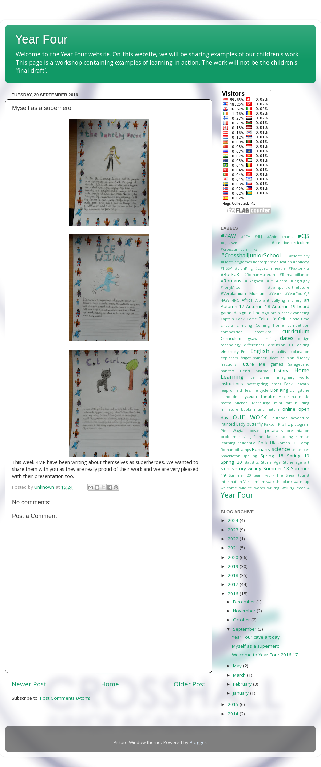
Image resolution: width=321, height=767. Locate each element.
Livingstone (299, 390)
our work (250, 416)
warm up (302, 481)
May (238, 666)
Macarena (287, 396)
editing (303, 344)
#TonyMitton (232, 287)
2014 (234, 714)
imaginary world (293, 377)
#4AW (228, 236)
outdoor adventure (290, 417)
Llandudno (230, 396)
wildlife (245, 487)
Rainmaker (263, 436)
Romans (261, 449)
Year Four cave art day (256, 637)
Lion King (279, 390)
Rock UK (266, 443)
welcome (229, 487)
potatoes (274, 430)
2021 (234, 548)
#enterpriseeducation (272, 261)
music (259, 409)
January (241, 693)
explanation (298, 351)
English (259, 351)
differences (254, 344)
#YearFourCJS (297, 293)
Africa (247, 300)
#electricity (299, 255)
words (259, 487)
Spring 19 (298, 456)
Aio (258, 300)
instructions (232, 384)
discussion (276, 344)
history (281, 371)
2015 (234, 704)
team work (263, 475)
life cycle (260, 390)
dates (287, 338)
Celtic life (267, 319)
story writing (248, 468)
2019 (234, 566)
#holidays (301, 261)
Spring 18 (271, 456)
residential (247, 442)
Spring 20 (231, 462)
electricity (230, 351)
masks (304, 396)
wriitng (273, 487)
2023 (234, 530)
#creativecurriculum (290, 243)
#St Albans (277, 280)
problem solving (236, 436)
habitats (227, 370)
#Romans (231, 281)
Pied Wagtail (233, 430)
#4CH (245, 236)
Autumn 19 (284, 306)
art (306, 300)
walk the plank (279, 481)
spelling (250, 455)
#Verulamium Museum (243, 293)
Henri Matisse (254, 370)
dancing (268, 338)
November (245, 611)
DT (291, 344)
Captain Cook (233, 318)
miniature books (236, 409)
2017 (234, 584)
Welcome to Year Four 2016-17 (265, 655)
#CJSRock (229, 242)
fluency (303, 357)
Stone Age (271, 462)
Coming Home (270, 325)
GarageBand (298, 364)
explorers (229, 357)
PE (287, 424)
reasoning (284, 436)
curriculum (295, 331)
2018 (234, 575)
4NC (235, 300)
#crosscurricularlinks (239, 249)
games (276, 364)
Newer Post (29, 684)
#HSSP (226, 268)
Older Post (190, 684)
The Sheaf (286, 475)
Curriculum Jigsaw (239, 338)
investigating (257, 383)
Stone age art (296, 462)
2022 (234, 539)
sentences (300, 449)
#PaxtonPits (299, 268)
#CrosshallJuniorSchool (251, 255)
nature (274, 409)
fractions (228, 364)
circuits (227, 325)
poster (255, 430)
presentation (298, 430)
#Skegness (254, 280)
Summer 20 (240, 475)
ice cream (260, 377)
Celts (282, 319)
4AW (225, 300)
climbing (244, 325)
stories (227, 469)
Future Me (253, 364)
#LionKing (244, 268)
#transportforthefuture (288, 287)
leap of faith (232, 390)
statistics (252, 462)
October (242, 620)
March (240, 675)
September (245, 629)
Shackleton (230, 455)
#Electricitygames (236, 261)
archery (294, 300)
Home (110, 684)
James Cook (282, 383)
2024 (234, 520)
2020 (234, 557)
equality (279, 351)
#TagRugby (300, 280)
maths (226, 402)
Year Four (41, 39)
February (243, 684)
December (244, 602)
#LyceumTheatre (270, 268)
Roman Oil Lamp (293, 442)
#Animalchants (280, 236)
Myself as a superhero (256, 646)
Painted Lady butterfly (242, 424)
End (244, 351)
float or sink (282, 357)
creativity (262, 331)
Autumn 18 (258, 306)
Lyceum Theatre (259, 396)
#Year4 (275, 293)
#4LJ (258, 236)
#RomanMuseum (259, 274)
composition (232, 331)
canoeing (301, 312)
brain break (281, 312)
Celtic (252, 318)
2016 (234, 594)
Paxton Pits (274, 424)
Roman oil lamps (236, 449)
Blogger (198, 742)
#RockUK (230, 274)
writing (288, 488)
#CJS (303, 236)
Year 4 (303, 487)
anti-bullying (274, 300)
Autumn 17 (232, 306)
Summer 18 (276, 468)
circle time (299, 318)
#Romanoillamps (294, 274)
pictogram (300, 424)
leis (248, 390)
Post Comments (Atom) (65, 698)
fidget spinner (254, 357)
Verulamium (254, 481)
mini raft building (291, 402)
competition (298, 325)
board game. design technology (265, 310)
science (281, 449)
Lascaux (302, 383)
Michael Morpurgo (252, 402)
